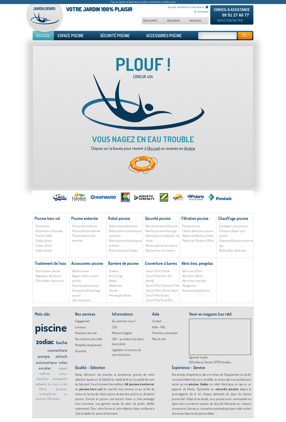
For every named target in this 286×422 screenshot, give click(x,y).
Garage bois (189, 285)
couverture (57, 350)
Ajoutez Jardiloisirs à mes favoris (186, 7)
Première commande (164, 333)
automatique (46, 362)
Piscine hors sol (47, 218)
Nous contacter (230, 20)
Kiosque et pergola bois (196, 290)
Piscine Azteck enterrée (86, 231)
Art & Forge (115, 276)
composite (59, 379)
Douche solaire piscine (85, 285)
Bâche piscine (80, 271)
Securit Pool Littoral (158, 271)
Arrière (189, 148)
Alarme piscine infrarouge (161, 231)
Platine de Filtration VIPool (198, 240)
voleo (63, 362)
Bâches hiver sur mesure (160, 250)
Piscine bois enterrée (84, 226)
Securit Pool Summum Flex (162, 285)
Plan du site (159, 339)
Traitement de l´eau (50, 263)
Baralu (113, 280)
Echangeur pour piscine (233, 226)
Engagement (82, 321)
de (65, 394)
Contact (157, 321)
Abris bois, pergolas (197, 263)
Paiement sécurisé (86, 333)
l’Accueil (153, 148)
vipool (63, 368)
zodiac (45, 341)
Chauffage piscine (233, 218)
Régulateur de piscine (48, 276)
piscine (51, 327)
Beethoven (115, 285)
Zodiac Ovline (44, 245)
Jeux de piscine (81, 300)
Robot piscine (119, 218)
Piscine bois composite (49, 231)
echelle (41, 384)
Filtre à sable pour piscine (197, 231)
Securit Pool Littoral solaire (162, 290)
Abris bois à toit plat (194, 280)
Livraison (80, 327)
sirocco (41, 399)
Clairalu (113, 290)
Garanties (80, 351)
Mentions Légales (122, 333)
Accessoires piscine (87, 263)
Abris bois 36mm (192, 276)
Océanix (113, 271)
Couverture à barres (161, 263)
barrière (43, 379)
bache (61, 342)
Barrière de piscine (123, 263)
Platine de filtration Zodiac (198, 236)
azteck (61, 356)
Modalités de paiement (88, 345)
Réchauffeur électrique (232, 250)
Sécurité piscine (157, 218)
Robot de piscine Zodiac (123, 250)
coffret (45, 373)
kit (65, 384)
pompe (44, 356)
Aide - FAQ (158, 327)
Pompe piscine (191, 226)
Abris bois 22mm (192, 271)
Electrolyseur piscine (48, 271)
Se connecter (201, 11)
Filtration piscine (194, 218)
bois (56, 384)
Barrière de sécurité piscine (162, 226)
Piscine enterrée (84, 218)
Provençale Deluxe (120, 295)
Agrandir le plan (198, 357)
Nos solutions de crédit (88, 339)
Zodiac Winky (44, 240)
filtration (53, 399)
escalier (45, 368)
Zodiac (63, 373)
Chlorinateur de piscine (49, 280)
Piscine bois (42, 226)
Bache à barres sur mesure (161, 245)
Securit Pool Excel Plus (159, 300)
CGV (114, 327)
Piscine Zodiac (44, 236)
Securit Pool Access (157, 295)
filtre (43, 389)
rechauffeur (47, 394)
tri (49, 384)
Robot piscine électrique (123, 226)
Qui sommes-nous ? (124, 321)
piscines (61, 389)
